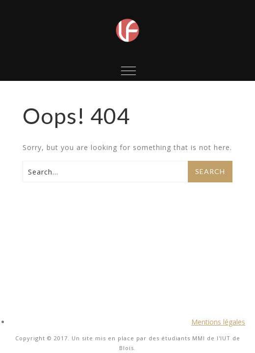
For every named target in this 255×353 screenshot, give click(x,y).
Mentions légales (218, 322)
